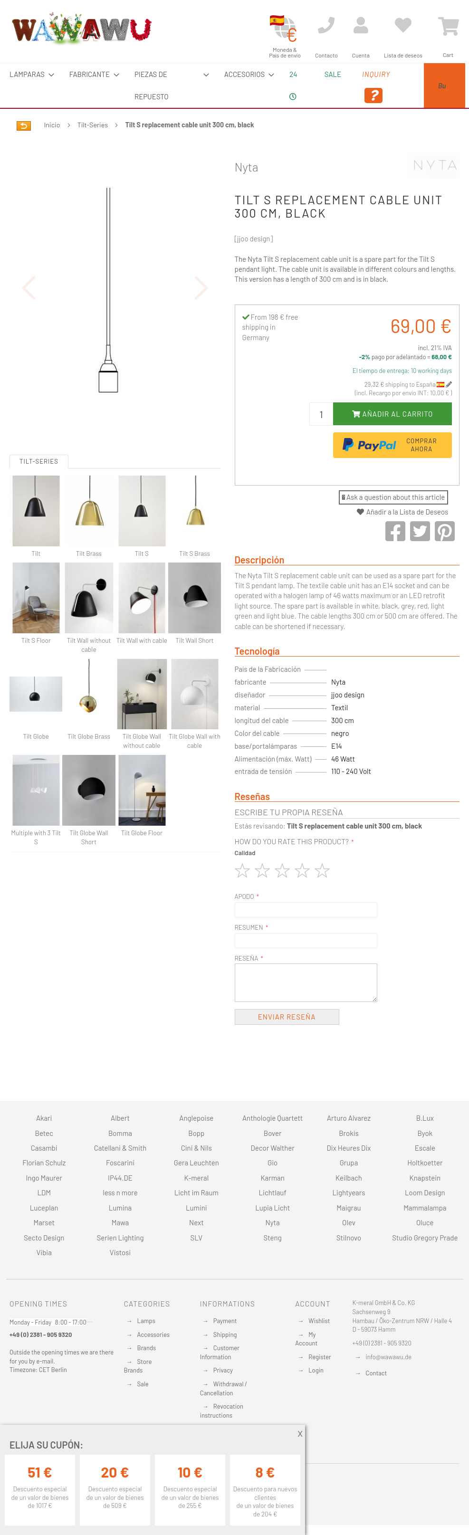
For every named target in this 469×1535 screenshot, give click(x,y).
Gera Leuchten (196, 1162)
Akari (44, 1118)
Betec (44, 1133)
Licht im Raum (196, 1192)
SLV (196, 1237)
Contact (376, 1373)
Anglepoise (196, 1118)
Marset (43, 1222)
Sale (143, 1384)
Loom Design (425, 1192)
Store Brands (138, 1366)
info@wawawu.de (389, 1357)
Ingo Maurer (44, 1177)
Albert (120, 1118)
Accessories (153, 1334)
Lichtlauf (273, 1192)
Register (319, 1357)
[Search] (377, 118)
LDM (44, 1192)
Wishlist (319, 1321)
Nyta (246, 167)
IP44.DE (120, 1177)
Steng (273, 1237)
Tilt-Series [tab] (38, 496)
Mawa (120, 1222)
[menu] (234, 85)
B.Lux (425, 1118)
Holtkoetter (424, 1162)
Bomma (120, 1133)
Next (196, 1222)
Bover (273, 1133)
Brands (146, 1348)
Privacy (223, 1370)
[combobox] (418, 85)
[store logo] (81, 28)
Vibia (43, 1252)
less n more (120, 1192)
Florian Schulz (44, 1162)
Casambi (44, 1148)
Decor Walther (273, 1148)
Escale (425, 1148)
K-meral (196, 1177)
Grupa (349, 1162)
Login (316, 1370)
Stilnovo (348, 1237)
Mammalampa (424, 1207)
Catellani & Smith (120, 1148)
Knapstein (425, 1177)
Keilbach (348, 1177)
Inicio (52, 125)
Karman (272, 1177)
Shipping (225, 1334)
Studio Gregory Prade (425, 1237)
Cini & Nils (196, 1148)
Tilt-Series (92, 125)
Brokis (349, 1133)
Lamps (146, 1321)
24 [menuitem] (262, 85)
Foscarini (120, 1162)
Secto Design (44, 1237)
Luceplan (44, 1207)
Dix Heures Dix (349, 1148)
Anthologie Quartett (272, 1118)
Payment (225, 1321)
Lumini (196, 1207)
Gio (273, 1162)
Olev (348, 1222)
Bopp (196, 1133)
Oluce (425, 1222)
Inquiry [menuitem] (339, 87)
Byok (424, 1133)
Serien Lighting (120, 1237)
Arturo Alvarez (349, 1118)
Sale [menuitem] (295, 74)
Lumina (120, 1207)
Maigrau (348, 1207)
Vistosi (120, 1252)
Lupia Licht (272, 1207)
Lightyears (349, 1192)
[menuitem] (29, 74)
